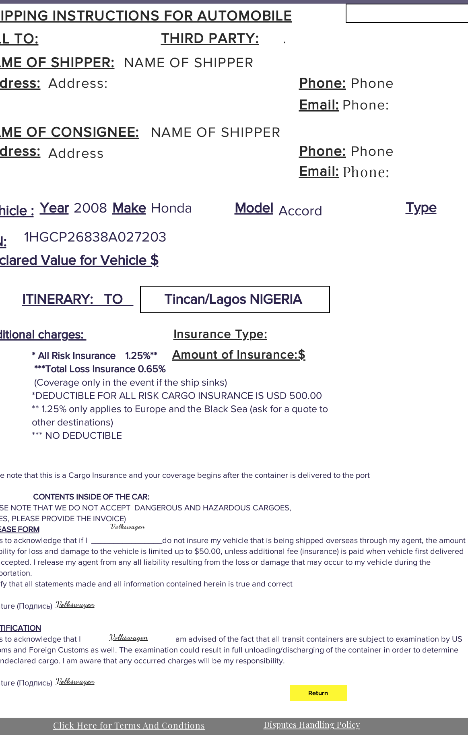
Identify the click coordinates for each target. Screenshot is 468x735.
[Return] (318, 693)
